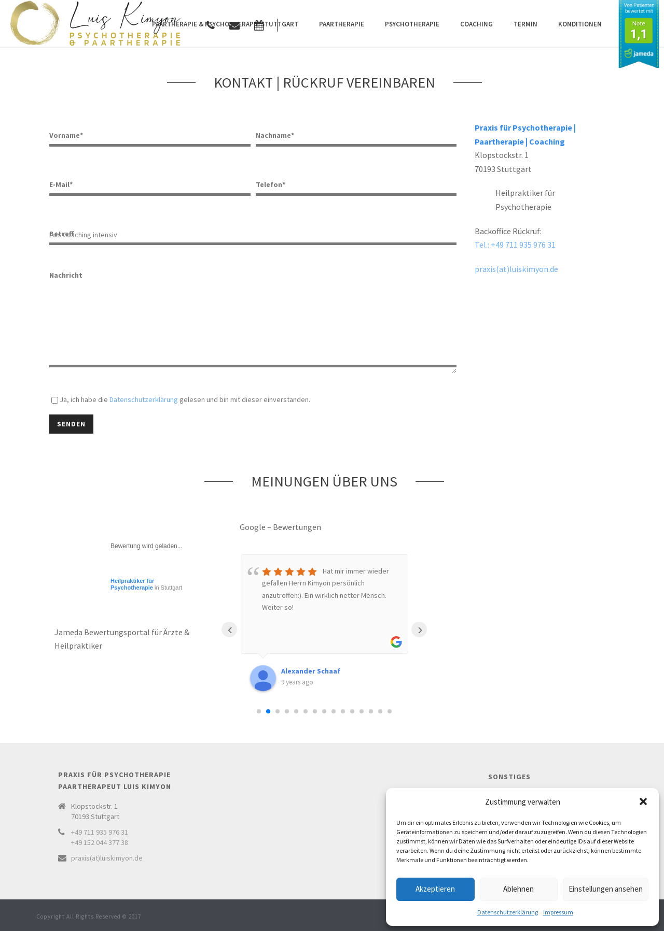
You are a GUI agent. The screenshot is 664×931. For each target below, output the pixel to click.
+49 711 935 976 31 (99, 832)
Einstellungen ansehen (606, 889)
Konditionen (580, 24)
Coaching (476, 24)
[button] (643, 801)
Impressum (558, 912)
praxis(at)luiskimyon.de (516, 269)
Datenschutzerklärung (507, 912)
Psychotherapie (412, 24)
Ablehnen (518, 889)
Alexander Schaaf (310, 671)
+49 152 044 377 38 (99, 842)
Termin (525, 24)
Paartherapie (341, 24)
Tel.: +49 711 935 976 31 (515, 244)
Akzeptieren (435, 889)
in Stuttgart (146, 584)
